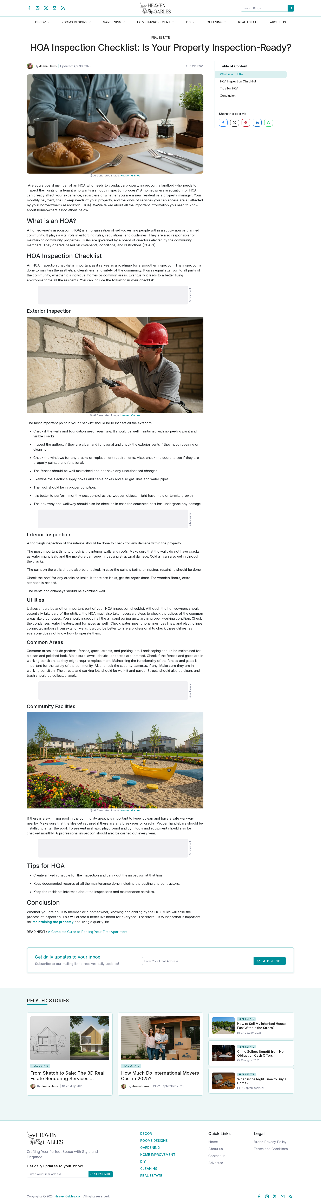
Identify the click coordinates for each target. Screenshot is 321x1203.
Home (213, 1142)
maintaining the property (53, 922)
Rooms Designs (154, 1140)
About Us (278, 22)
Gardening (150, 1147)
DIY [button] (188, 22)
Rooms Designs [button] (74, 22)
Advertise (215, 1163)
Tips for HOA (229, 88)
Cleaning (148, 1169)
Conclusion (228, 96)
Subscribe (100, 1174)
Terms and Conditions (271, 1149)
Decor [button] (40, 22)
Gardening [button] (112, 22)
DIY (143, 1162)
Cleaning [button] (214, 22)
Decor (146, 1133)
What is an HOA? (231, 74)
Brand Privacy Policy (270, 1142)
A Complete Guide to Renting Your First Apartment (87, 932)
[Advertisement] (113, 295)
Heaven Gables (130, 175)
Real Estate (248, 22)
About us (215, 1149)
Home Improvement (157, 1154)
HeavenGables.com (68, 1196)
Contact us (216, 1156)
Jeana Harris (48, 66)
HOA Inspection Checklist (238, 81)
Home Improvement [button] (154, 22)
